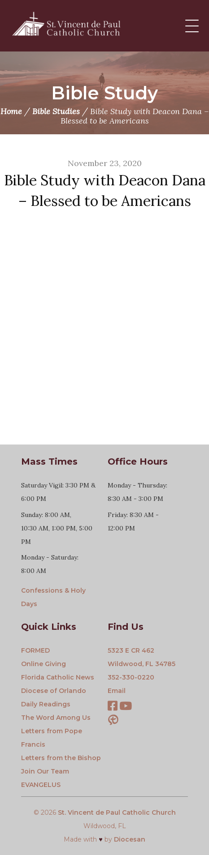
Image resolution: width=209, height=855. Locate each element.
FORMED (35, 650)
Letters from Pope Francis (51, 737)
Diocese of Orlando (53, 691)
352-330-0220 (131, 677)
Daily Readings (45, 704)
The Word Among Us (56, 718)
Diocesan (129, 839)
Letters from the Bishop (61, 758)
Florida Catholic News (57, 677)
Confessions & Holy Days (53, 597)
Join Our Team (45, 771)
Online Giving (43, 664)
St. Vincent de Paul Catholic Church (117, 812)
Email (117, 691)
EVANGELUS (41, 785)
